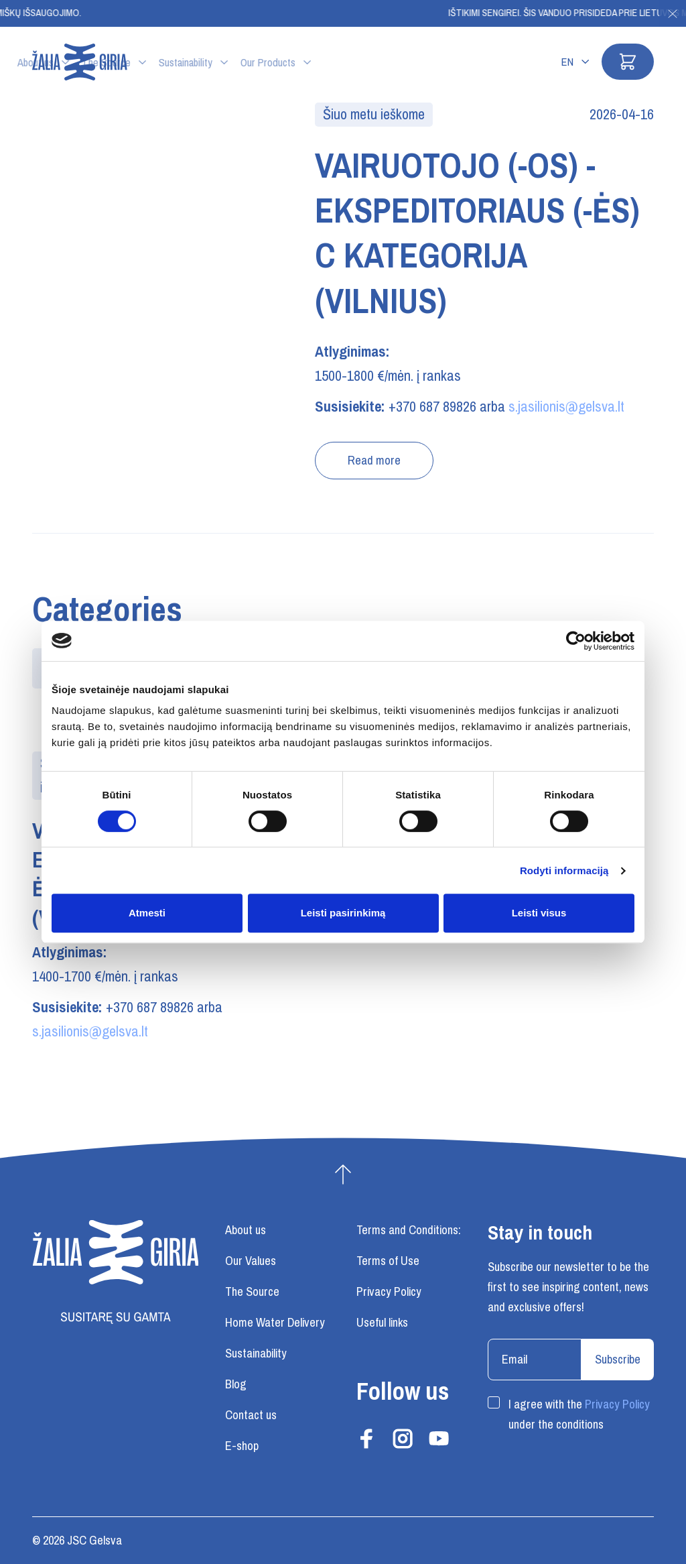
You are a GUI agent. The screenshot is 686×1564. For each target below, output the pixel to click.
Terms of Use (387, 1261)
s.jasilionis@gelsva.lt (566, 406)
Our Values (250, 1261)
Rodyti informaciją (564, 870)
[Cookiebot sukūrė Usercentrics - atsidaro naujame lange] (575, 641)
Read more (374, 460)
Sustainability (306, 63)
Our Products (388, 63)
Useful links (382, 1322)
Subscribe (617, 1359)
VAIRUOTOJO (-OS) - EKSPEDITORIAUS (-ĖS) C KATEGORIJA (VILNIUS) (477, 233)
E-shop (242, 1446)
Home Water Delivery (275, 1322)
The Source (226, 63)
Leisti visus (539, 912)
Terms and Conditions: (408, 1230)
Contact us (251, 1415)
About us (156, 63)
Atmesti (147, 912)
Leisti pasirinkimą (343, 912)
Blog (236, 1384)
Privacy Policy (617, 1404)
